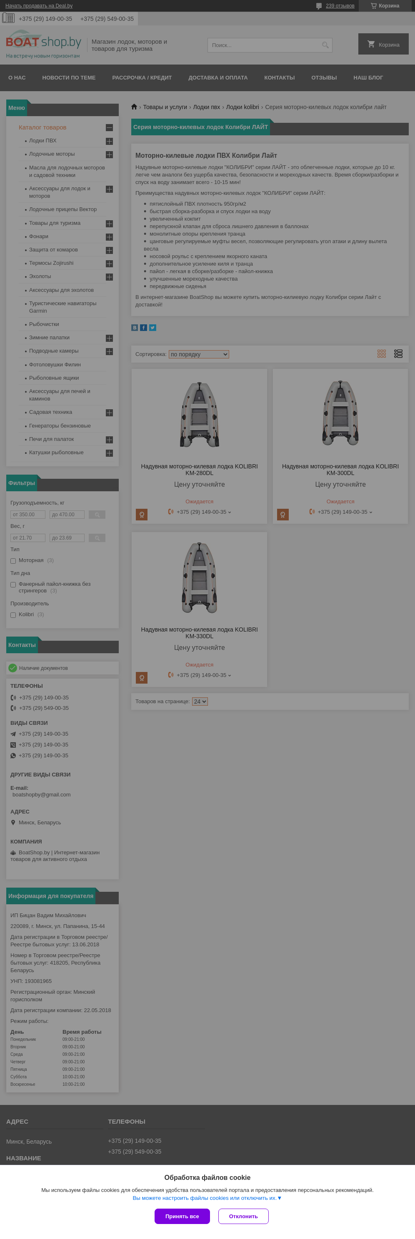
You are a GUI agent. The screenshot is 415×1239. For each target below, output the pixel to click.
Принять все (182, 1216)
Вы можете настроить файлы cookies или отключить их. (204, 1198)
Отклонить (243, 1216)
